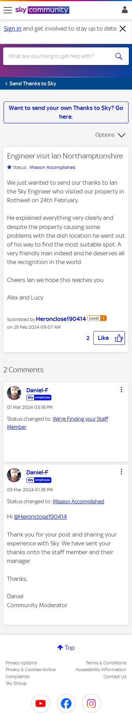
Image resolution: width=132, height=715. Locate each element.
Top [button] (70, 647)
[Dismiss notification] (122, 28)
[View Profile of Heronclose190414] (61, 318)
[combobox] (59, 56)
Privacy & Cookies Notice (31, 669)
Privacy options (21, 662)
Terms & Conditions (106, 662)
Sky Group (16, 683)
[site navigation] (8, 10)
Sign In (123, 11)
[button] (109, 338)
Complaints (17, 676)
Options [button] (104, 135)
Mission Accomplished (52, 167)
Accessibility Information (101, 669)
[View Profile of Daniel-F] (37, 390)
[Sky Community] (43, 10)
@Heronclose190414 (40, 516)
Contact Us (114, 676)
